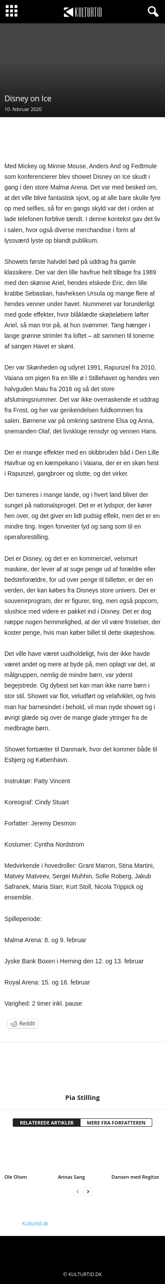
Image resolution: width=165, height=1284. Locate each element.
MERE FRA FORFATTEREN (116, 1122)
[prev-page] (77, 1191)
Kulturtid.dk (35, 1224)
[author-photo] (82, 1068)
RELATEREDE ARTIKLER (46, 1122)
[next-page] (88, 1191)
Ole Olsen (15, 1176)
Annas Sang (71, 1176)
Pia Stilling (82, 1097)
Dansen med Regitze (135, 1176)
